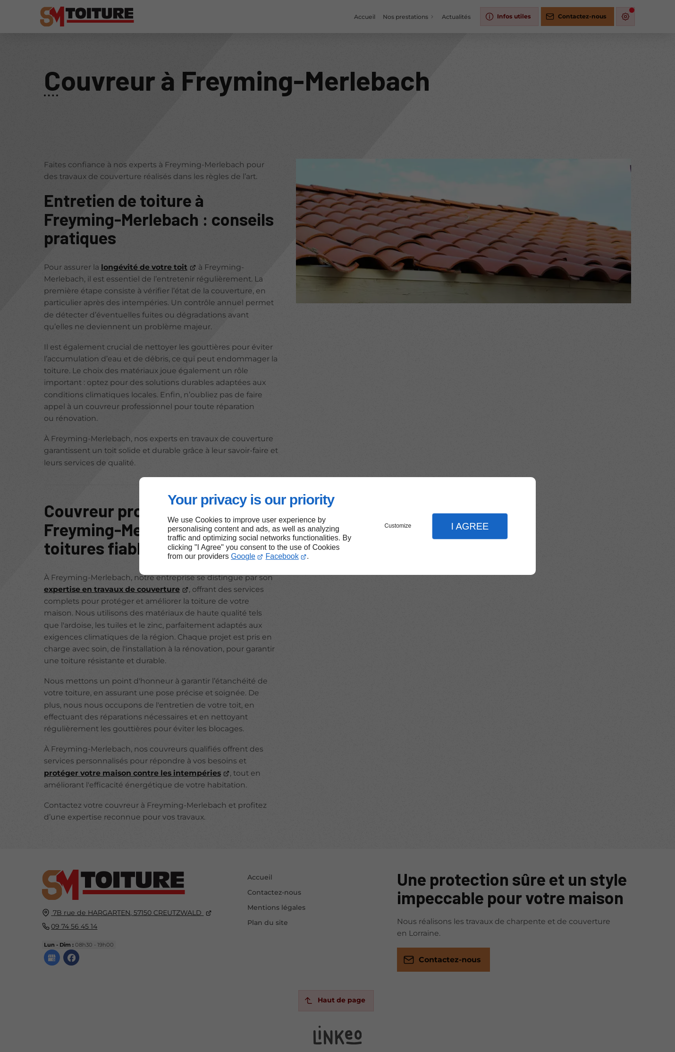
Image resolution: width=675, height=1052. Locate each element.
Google (243, 556)
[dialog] (337, 526)
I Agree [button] (470, 526)
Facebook (282, 556)
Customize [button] (398, 525)
